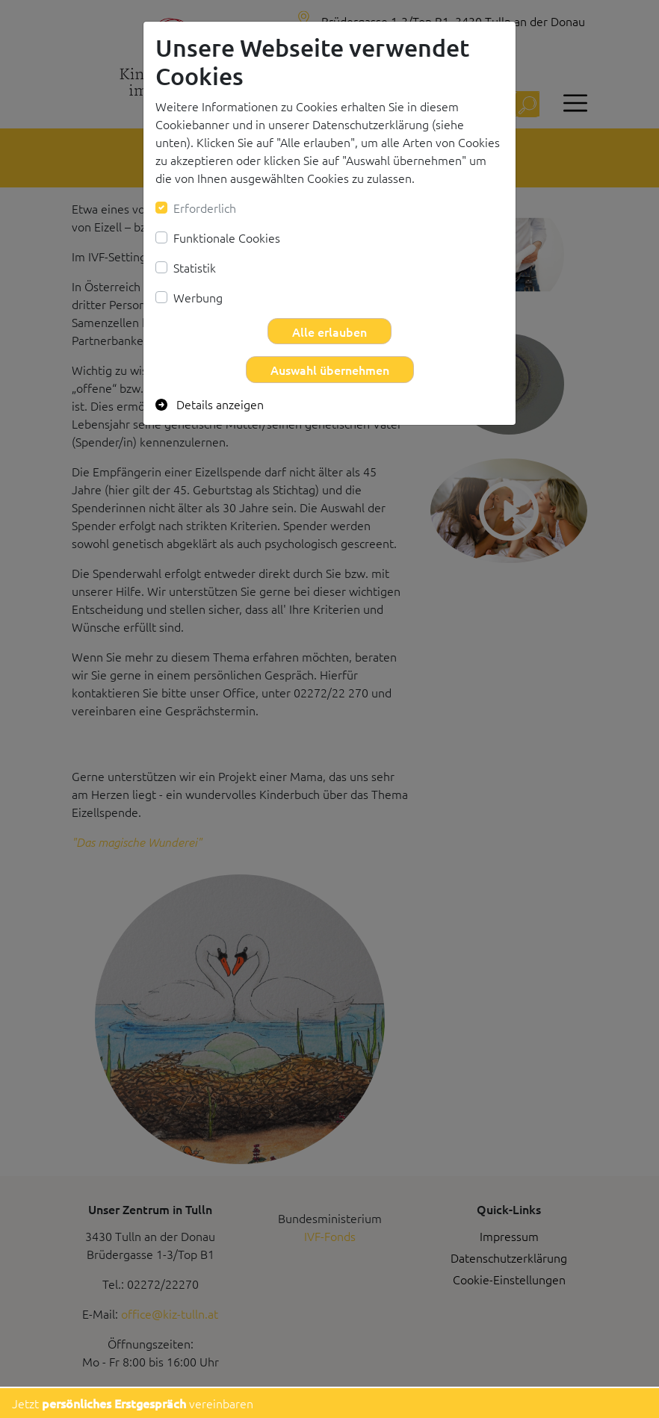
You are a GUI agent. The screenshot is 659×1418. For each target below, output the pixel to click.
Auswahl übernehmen (329, 369)
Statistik (194, 267)
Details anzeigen (209, 404)
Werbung (198, 297)
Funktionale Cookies (226, 237)
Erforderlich (204, 207)
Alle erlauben (329, 331)
